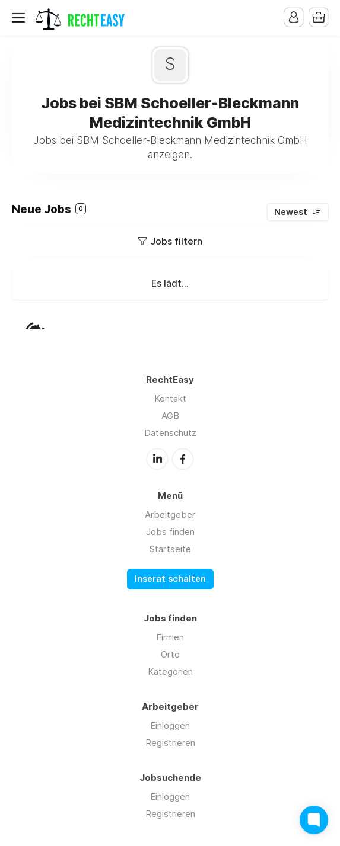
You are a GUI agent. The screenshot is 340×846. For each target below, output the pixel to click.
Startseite (170, 549)
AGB (170, 415)
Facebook (183, 459)
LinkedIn (157, 459)
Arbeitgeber (170, 514)
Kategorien (170, 671)
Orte (170, 654)
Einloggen (170, 725)
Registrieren (170, 742)
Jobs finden (170, 531)
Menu (21, 18)
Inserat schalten (170, 578)
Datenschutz (170, 432)
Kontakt (170, 398)
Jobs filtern (176, 241)
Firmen (170, 637)
